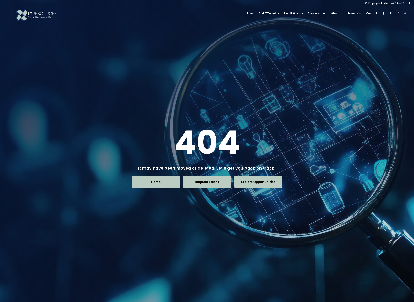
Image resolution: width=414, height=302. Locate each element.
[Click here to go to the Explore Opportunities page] (258, 181)
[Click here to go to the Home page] (156, 181)
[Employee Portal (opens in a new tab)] (376, 3)
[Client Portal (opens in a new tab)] (400, 3)
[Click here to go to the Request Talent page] (207, 181)
